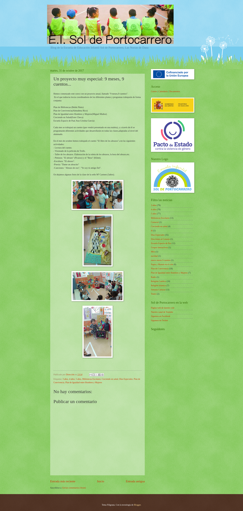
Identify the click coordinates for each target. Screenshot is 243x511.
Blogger (137, 505)
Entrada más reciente (62, 481)
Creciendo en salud (110, 379)
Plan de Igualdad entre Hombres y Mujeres (83, 382)
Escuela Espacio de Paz (161, 243)
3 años (65, 379)
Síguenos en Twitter (159, 320)
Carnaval (155, 222)
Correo (154, 91)
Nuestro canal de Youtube (162, 312)
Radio (153, 277)
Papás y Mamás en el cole (162, 264)
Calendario (163, 91)
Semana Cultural (158, 290)
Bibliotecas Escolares (91, 379)
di (152, 230)
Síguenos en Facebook (160, 316)
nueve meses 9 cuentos (160, 260)
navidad (154, 256)
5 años (78, 379)
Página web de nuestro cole (162, 308)
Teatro (153, 294)
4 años (72, 379)
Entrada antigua (135, 481)
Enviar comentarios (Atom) (74, 488)
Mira (153, 252)
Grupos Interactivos (159, 247)
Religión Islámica (158, 285)
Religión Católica (158, 281)
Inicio (100, 481)
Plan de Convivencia (160, 268)
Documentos (174, 91)
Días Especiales (126, 379)
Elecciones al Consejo (160, 239)
